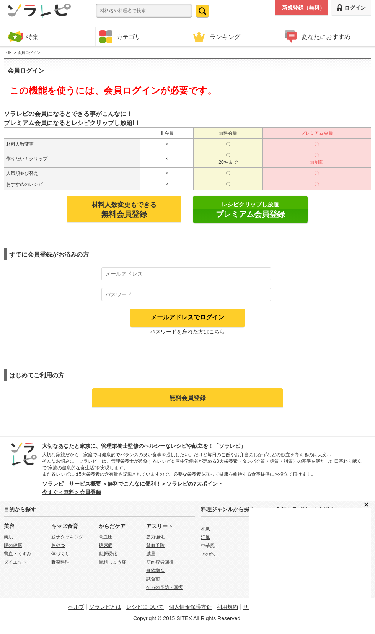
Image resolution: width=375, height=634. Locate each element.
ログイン (351, 7)
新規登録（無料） (303, 8)
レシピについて (145, 607)
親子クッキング (67, 537)
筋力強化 (155, 537)
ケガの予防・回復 (164, 587)
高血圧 (105, 537)
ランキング (215, 36)
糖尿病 (105, 545)
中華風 (208, 545)
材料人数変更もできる (124, 209)
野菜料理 (60, 562)
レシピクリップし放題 (250, 209)
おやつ (58, 545)
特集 (23, 36)
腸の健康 (13, 545)
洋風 (205, 537)
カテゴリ (120, 36)
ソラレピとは (105, 607)
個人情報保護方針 (190, 607)
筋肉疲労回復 (160, 562)
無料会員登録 (187, 397)
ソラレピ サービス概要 (71, 484)
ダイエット (15, 562)
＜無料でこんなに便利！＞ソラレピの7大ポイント (162, 484)
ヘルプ (76, 607)
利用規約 (227, 607)
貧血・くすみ (17, 553)
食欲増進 (155, 570)
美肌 (8, 537)
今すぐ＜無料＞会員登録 (71, 492)
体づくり (60, 553)
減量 (150, 553)
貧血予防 (155, 545)
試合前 (153, 579)
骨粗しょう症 (112, 562)
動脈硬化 (108, 553)
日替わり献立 (348, 461)
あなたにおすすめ (317, 36)
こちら (217, 331)
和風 (205, 529)
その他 (208, 554)
